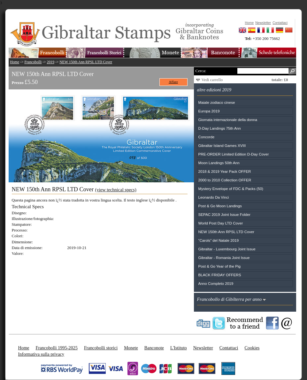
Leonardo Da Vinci (213, 197)
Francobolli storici (101, 347)
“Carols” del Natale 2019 (218, 240)
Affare (173, 82)
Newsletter (203, 347)
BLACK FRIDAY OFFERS (219, 275)
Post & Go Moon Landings (220, 206)
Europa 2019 (209, 111)
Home (14, 62)
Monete (131, 347)
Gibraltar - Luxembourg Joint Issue (227, 249)
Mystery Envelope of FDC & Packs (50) (230, 188)
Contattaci (228, 347)
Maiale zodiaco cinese (216, 102)
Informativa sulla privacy (41, 354)
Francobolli (33, 62)
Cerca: (201, 70)
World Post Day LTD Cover (220, 223)
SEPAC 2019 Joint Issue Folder (224, 214)
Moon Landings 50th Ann (219, 163)
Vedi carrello (212, 79)
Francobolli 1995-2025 (56, 347)
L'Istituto (178, 347)
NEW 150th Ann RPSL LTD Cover (85, 62)
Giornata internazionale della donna (227, 120)
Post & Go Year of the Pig (219, 266)
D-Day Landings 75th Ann (219, 128)
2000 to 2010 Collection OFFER (224, 180)
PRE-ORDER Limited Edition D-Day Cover (233, 154)
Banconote (154, 347)
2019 (50, 62)
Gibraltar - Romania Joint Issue (224, 257)
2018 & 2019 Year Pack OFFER (224, 171)
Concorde (206, 137)
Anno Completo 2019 (216, 283)
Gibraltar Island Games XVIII (222, 145)
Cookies (251, 347)
